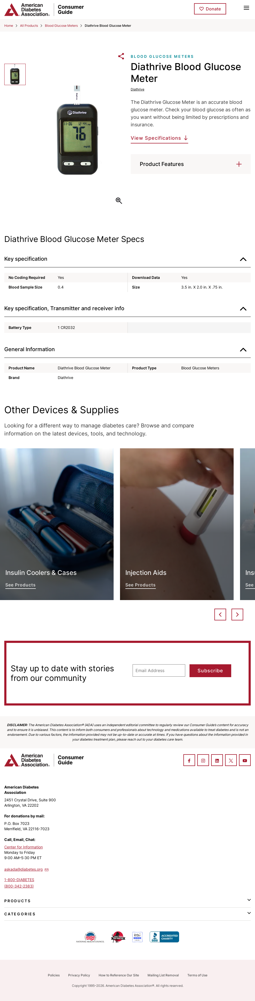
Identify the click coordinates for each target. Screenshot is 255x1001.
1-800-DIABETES (19, 879)
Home (8, 26)
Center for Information (23, 847)
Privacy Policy (79, 975)
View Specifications (156, 138)
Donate (213, 9)
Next (237, 614)
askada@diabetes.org (26, 869)
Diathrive (137, 89)
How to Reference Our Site (119, 975)
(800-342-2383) (19, 886)
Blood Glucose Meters (61, 26)
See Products (57, 524)
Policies (54, 975)
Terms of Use (197, 975)
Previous (220, 614)
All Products (29, 26)
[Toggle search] (234, 7)
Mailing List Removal (163, 975)
